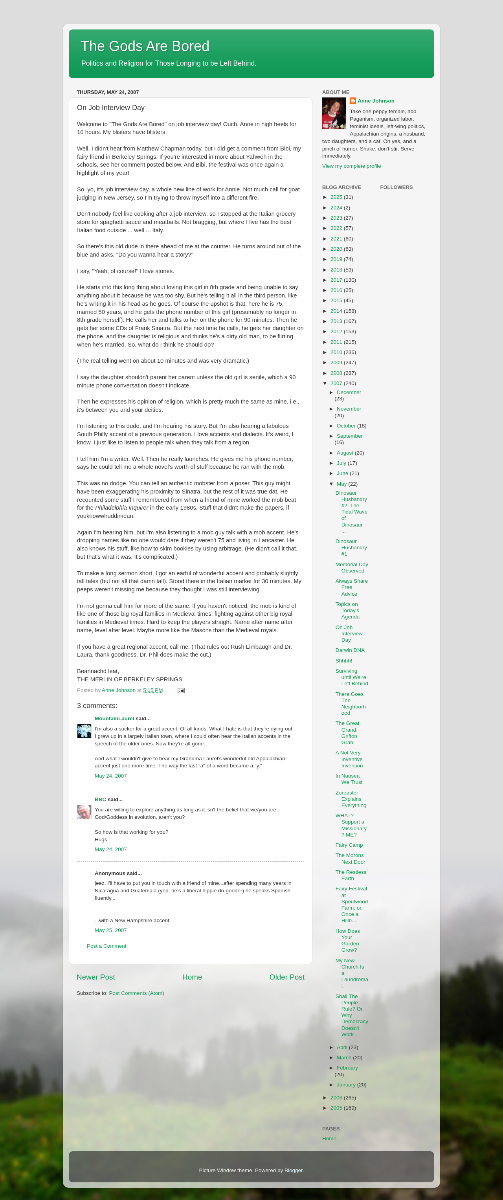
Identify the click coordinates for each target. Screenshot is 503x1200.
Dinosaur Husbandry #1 (351, 547)
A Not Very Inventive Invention (349, 759)
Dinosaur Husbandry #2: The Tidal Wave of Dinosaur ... (352, 512)
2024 (337, 208)
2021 (337, 239)
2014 (337, 311)
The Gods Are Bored (145, 46)
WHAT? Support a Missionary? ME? (351, 825)
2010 (337, 352)
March (345, 1058)
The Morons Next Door (350, 858)
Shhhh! (344, 661)
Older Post (287, 977)
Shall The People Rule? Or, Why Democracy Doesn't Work (352, 1015)
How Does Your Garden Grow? (348, 940)
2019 (337, 259)
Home (192, 977)
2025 (337, 197)
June (343, 473)
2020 (337, 249)
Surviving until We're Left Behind (352, 677)
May (342, 484)
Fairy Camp (349, 845)
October (347, 426)
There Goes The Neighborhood (351, 703)
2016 (337, 290)
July (342, 463)
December (349, 392)
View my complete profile (351, 166)
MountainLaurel (114, 718)
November (349, 409)
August (346, 453)
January (347, 1085)
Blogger (294, 1170)
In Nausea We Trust (349, 779)
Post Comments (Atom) (136, 993)
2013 (337, 321)
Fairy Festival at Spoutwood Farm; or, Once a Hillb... (352, 904)
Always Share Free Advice (352, 587)
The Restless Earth (351, 875)
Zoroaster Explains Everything (351, 799)
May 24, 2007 (111, 776)
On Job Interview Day (349, 633)
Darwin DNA (350, 650)
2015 (337, 300)
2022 (337, 228)
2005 (337, 1108)
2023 (337, 218)
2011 (337, 342)
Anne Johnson (376, 101)
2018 (337, 270)
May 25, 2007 (111, 930)
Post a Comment (107, 946)
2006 (337, 1098)
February (347, 1068)
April (343, 1047)
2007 (337, 383)
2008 (337, 373)
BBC (100, 799)
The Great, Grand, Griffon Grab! (348, 732)
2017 (337, 280)
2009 (337, 362)
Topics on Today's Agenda (348, 610)
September (350, 436)
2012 (337, 331)
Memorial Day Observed (352, 567)
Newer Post (96, 977)
